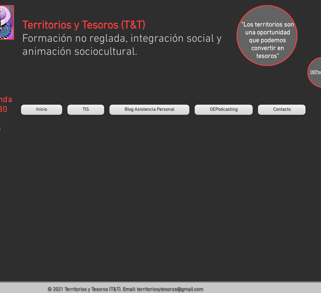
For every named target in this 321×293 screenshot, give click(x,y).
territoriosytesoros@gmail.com (170, 289)
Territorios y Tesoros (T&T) (83, 25)
